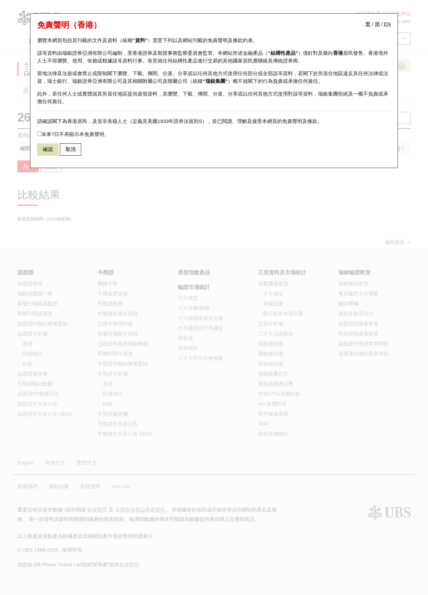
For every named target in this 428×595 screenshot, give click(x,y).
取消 (71, 149)
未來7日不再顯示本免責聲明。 (73, 134)
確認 (48, 149)
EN (387, 24)
